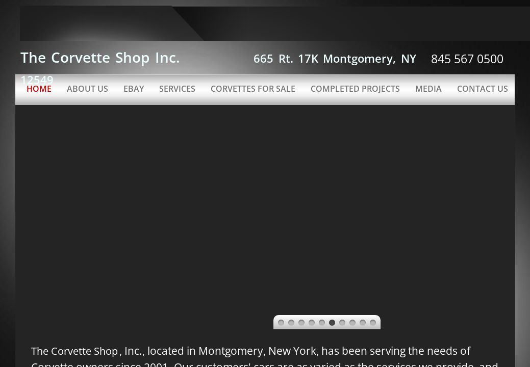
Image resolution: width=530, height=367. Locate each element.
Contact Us (482, 88)
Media (428, 88)
